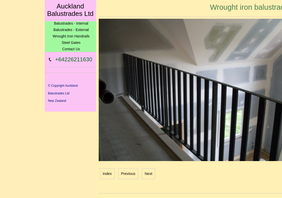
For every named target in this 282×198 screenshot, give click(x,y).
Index (107, 174)
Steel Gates (71, 43)
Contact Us (71, 49)
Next (148, 174)
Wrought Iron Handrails (71, 36)
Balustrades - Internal (71, 23)
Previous (128, 174)
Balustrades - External (71, 30)
